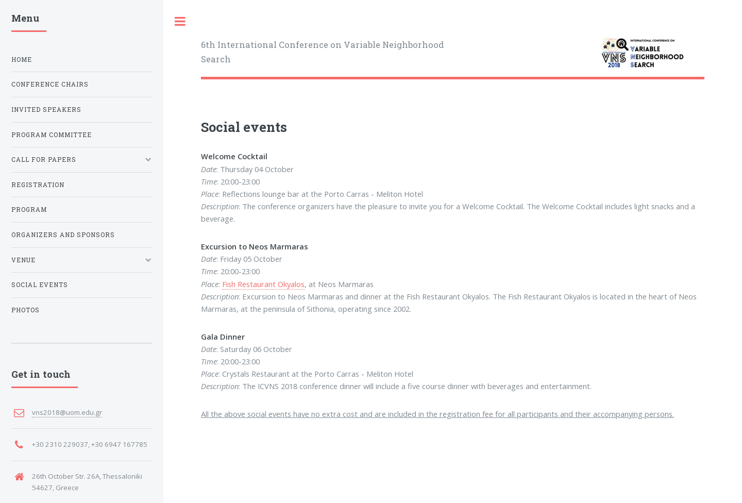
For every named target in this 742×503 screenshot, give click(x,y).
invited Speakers (46, 109)
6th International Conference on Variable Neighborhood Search (322, 51)
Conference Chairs (50, 84)
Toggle (180, 21)
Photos (25, 310)
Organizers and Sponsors (63, 235)
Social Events (39, 285)
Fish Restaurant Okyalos (263, 284)
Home (21, 59)
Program (29, 209)
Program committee (51, 135)
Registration (37, 185)
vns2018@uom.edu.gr (67, 412)
